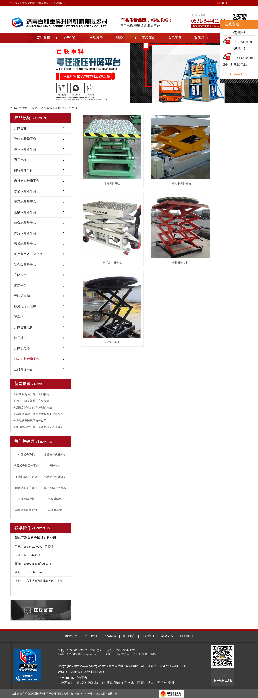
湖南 (110, 682)
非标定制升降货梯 (164, 171)
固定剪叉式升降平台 (28, 254)
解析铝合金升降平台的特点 (32, 394)
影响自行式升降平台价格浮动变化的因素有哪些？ (42, 427)
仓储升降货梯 (26, 498)
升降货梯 (20, 128)
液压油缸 (20, 338)
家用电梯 (20, 159)
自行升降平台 (23, 170)
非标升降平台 (106, 171)
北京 (97, 682)
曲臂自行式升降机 (55, 454)
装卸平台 (20, 285)
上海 (90, 682)
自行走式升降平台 (26, 180)
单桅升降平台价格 (55, 487)
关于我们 (69, 38)
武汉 (83, 682)
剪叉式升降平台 (25, 243)
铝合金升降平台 (25, 264)
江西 (124, 682)
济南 (151, 682)
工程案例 (148, 38)
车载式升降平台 (25, 201)
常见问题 (175, 38)
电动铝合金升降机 (55, 476)
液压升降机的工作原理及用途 (34, 407)
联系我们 (201, 38)
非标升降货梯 (106, 239)
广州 (164, 682)
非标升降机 (164, 239)
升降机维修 (22, 348)
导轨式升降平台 (25, 138)
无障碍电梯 (22, 296)
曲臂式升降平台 (25, 222)
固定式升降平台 (25, 233)
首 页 (34, 108)
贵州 (171, 682)
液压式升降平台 (25, 149)
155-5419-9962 (245, 42)
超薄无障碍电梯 (25, 306)
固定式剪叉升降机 (26, 487)
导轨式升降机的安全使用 (31, 420)
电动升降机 (55, 498)
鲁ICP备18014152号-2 (82, 693)
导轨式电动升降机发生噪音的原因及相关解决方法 (42, 414)
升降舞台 (20, 275)
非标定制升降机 (221, 171)
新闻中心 (122, 38)
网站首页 (43, 38)
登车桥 (19, 317)
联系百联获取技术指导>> (206, 26)
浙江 (103, 682)
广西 (157, 682)
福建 (117, 682)
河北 (131, 682)
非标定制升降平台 (66, 108)
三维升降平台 (23, 369)
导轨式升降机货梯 (26, 510)
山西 (137, 682)
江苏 (76, 682)
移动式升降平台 (25, 191)
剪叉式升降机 (26, 454)
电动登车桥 (55, 510)
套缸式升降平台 (25, 212)
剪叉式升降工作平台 (26, 465)
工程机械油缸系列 (26, 476)
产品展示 (96, 38)
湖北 (144, 682)
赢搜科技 (112, 693)
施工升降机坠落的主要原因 (32, 400)
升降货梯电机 (23, 327)
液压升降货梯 (73, 671)
